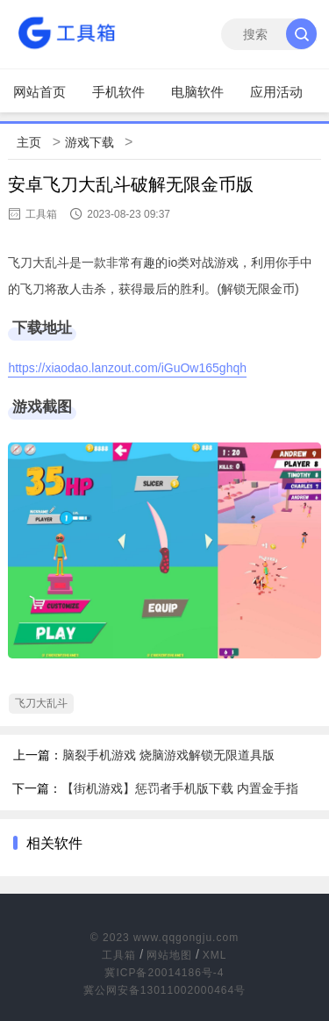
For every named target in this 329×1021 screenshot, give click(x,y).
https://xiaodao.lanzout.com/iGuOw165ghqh (127, 368)
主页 (29, 142)
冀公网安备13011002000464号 (164, 990)
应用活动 (276, 91)
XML (215, 955)
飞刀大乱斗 (41, 703)
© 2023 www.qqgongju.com (164, 937)
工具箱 (119, 955)
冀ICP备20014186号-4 (164, 973)
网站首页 (39, 91)
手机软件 (118, 91)
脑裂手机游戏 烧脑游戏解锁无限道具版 (168, 755)
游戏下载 (89, 142)
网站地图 (169, 955)
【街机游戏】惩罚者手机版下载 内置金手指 (179, 788)
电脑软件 (197, 91)
